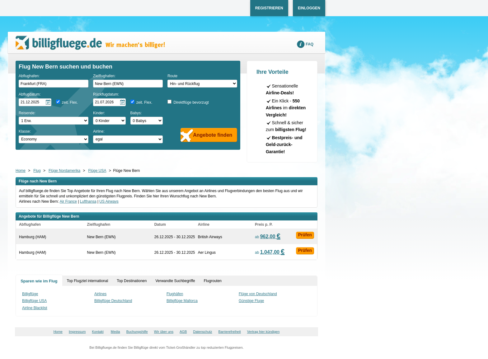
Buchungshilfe (137, 331)
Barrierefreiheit (229, 331)
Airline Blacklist (34, 308)
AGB (183, 331)
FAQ (309, 44)
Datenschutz (202, 331)
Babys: (136, 113)
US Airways (108, 201)
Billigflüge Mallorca (182, 301)
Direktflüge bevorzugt (191, 102)
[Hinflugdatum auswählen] (35, 102)
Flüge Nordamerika (64, 170)
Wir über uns (163, 331)
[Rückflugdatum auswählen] (109, 102)
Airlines (100, 294)
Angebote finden (212, 135)
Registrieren (269, 8)
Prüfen (305, 234)
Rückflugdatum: (106, 94)
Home (21, 170)
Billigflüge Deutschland (113, 301)
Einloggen (309, 8)
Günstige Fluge (251, 301)
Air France (68, 201)
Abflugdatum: (30, 94)
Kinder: (99, 113)
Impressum (77, 331)
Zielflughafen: (104, 76)
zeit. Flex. (70, 102)
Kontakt (97, 331)
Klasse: (25, 131)
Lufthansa (88, 201)
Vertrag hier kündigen (263, 331)
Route (172, 76)
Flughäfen (175, 294)
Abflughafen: (29, 76)
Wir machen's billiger (90, 43)
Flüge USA (97, 170)
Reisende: (27, 113)
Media (115, 331)
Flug (36, 170)
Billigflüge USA (34, 301)
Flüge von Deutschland (258, 294)
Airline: (99, 131)
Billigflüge (30, 294)
